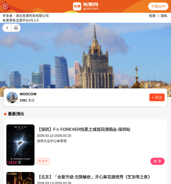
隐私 (164, 16)
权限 (152, 16)
